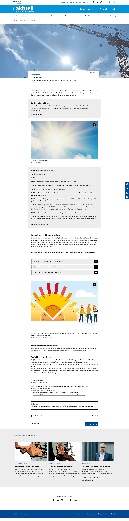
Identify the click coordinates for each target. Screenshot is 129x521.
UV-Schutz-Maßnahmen (27, 23)
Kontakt (103, 12)
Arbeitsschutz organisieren (21, 18)
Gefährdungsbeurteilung (70, 409)
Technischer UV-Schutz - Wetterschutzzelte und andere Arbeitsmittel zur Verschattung (59, 398)
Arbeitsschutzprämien (46, 18)
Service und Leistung (109, 18)
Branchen (87, 12)
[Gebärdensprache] (83, 4)
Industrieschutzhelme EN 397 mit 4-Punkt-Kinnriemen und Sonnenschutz (55, 396)
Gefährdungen (56, 409)
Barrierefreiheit (102, 517)
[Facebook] (127, 184)
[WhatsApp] (127, 193)
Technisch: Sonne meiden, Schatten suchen (66, 264)
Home (15, 23)
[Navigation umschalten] (114, 12)
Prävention (34, 409)
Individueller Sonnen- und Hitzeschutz (44, 393)
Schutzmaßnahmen (45, 409)
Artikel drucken (38, 419)
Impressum (79, 517)
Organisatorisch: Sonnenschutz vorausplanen (66, 270)
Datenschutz (91, 517)
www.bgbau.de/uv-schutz (41, 385)
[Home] (23, 11)
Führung (81, 409)
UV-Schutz (66, 18)
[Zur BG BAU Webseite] (21, 3)
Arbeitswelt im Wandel (86, 18)
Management (89, 409)
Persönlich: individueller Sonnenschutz (66, 275)
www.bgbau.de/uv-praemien (41, 391)
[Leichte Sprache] (67, 4)
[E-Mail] (127, 197)
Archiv (15, 517)
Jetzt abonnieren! (38, 117)
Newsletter (24, 517)
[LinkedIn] (127, 189)
